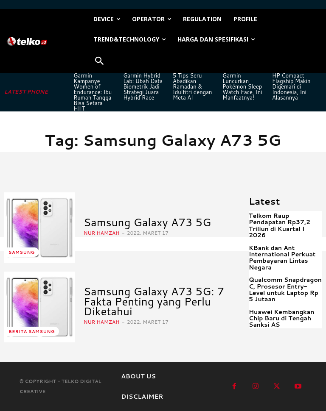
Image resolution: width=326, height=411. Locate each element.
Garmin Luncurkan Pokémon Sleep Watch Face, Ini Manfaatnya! (242, 86)
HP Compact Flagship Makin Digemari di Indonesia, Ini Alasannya (291, 86)
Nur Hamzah (102, 232)
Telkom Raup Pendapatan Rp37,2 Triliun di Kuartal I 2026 (279, 225)
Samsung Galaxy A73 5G (147, 222)
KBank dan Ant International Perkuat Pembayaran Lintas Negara (282, 258)
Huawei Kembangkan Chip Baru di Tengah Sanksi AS (281, 318)
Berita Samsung (31, 331)
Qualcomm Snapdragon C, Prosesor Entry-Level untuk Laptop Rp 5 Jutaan (285, 289)
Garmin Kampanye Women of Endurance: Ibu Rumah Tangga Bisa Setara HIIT (92, 92)
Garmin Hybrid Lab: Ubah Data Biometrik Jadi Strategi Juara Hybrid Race (143, 86)
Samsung (21, 252)
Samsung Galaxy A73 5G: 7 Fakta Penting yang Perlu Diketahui (154, 301)
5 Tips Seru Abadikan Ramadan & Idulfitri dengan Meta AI (192, 86)
